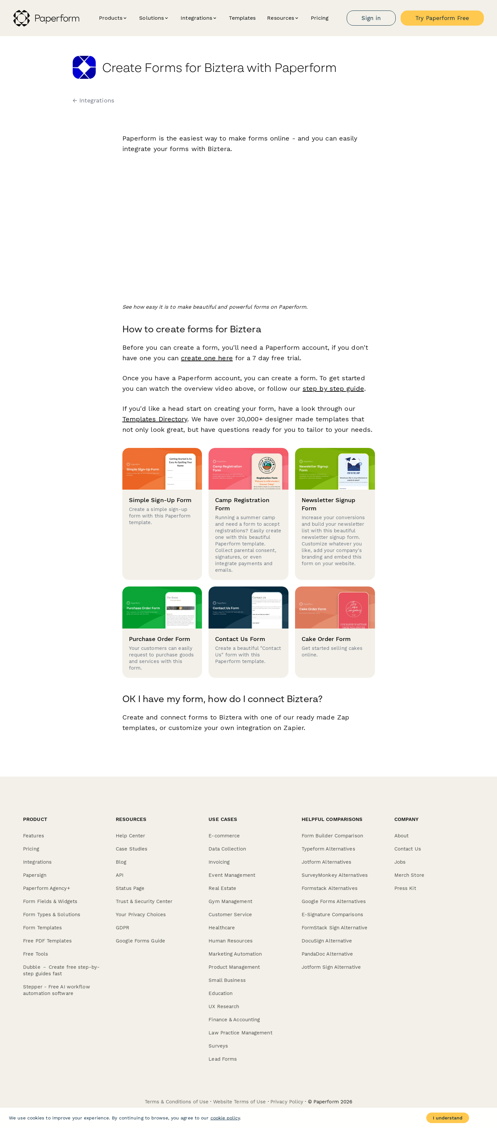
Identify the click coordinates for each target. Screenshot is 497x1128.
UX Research (224, 1006)
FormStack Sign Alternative (335, 928)
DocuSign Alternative (327, 941)
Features (33, 836)
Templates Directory (154, 419)
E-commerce (224, 836)
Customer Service (230, 915)
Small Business (227, 980)
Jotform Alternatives (327, 862)
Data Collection (227, 849)
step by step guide (333, 388)
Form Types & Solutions (51, 915)
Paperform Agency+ (46, 888)
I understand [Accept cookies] (447, 1117)
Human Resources (231, 941)
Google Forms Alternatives (334, 901)
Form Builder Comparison (332, 836)
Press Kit (405, 888)
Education (221, 993)
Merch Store (409, 875)
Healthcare (222, 928)
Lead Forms (223, 1059)
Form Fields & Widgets (50, 901)
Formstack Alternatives (330, 888)
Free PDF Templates (47, 941)
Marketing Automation (235, 954)
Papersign (34, 875)
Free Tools (35, 954)
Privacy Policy (286, 1102)
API (119, 875)
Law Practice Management (240, 1033)
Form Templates (42, 928)
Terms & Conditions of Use (177, 1102)
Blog (121, 862)
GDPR (122, 928)
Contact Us (407, 849)
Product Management (234, 967)
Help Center (130, 836)
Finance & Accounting (234, 1020)
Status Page (130, 888)
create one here (207, 358)
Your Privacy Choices (141, 915)
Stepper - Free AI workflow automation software (56, 990)
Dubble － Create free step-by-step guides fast (61, 970)
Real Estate (222, 888)
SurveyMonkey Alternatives (335, 875)
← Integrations (93, 100)
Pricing (320, 18)
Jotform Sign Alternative (331, 967)
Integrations (37, 862)
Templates (242, 18)
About (401, 836)
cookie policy (225, 1117)
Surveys (218, 1046)
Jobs (400, 862)
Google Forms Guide (140, 941)
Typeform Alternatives (328, 849)
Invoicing (219, 862)
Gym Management (230, 901)
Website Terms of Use (239, 1102)
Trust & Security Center (144, 901)
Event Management (232, 875)
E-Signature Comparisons (332, 915)
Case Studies (131, 849)
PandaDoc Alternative (327, 954)
